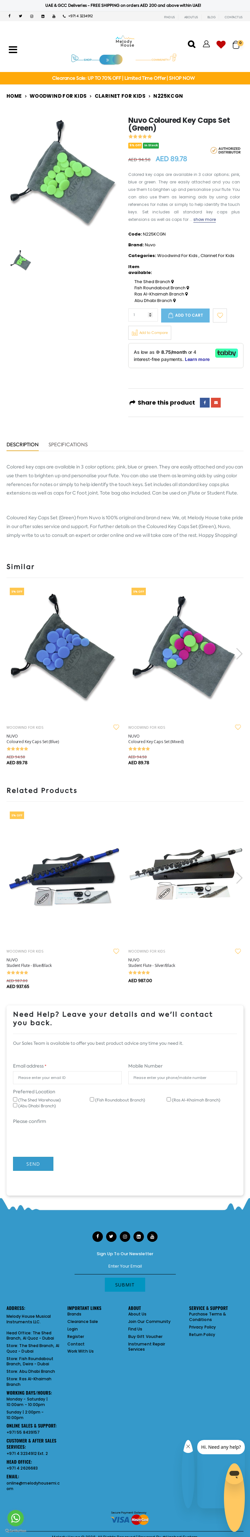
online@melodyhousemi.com (33, 1485)
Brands (74, 1314)
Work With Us (80, 1351)
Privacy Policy (202, 1327)
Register (75, 1336)
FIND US (169, 17)
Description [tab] (23, 445)
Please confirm (29, 1121)
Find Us (135, 1329)
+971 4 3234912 (78, 16)
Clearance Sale (82, 1321)
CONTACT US (234, 17)
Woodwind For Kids (58, 96)
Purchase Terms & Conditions (207, 1316)
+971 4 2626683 (22, 1468)
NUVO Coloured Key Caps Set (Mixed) (156, 738)
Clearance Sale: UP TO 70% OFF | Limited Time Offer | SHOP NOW (123, 78)
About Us (137, 1314)
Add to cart (189, 315)
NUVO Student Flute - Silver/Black (151, 962)
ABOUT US (191, 17)
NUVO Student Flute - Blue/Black (29, 962)
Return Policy (202, 1334)
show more (204, 219)
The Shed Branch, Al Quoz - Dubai (30, 1335)
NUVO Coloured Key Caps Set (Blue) (33, 738)
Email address (29, 1066)
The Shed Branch (154, 282)
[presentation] (238, 653)
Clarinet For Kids (120, 96)
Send (33, 1164)
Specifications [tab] (68, 445)
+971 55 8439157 (23, 1432)
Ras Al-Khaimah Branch (161, 294)
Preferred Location (34, 1092)
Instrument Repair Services (146, 1346)
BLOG (211, 17)
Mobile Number (145, 1066)
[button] (238, 42)
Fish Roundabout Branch (161, 288)
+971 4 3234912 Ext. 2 (27, 1453)
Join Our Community (149, 1321)
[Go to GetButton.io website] (15, 1530)
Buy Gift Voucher (145, 1336)
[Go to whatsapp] (15, 1518)
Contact (76, 1344)
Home (14, 96)
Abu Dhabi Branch (154, 301)
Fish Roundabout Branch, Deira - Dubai (30, 1361)
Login (72, 1329)
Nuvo (150, 245)
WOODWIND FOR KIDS (25, 727)
